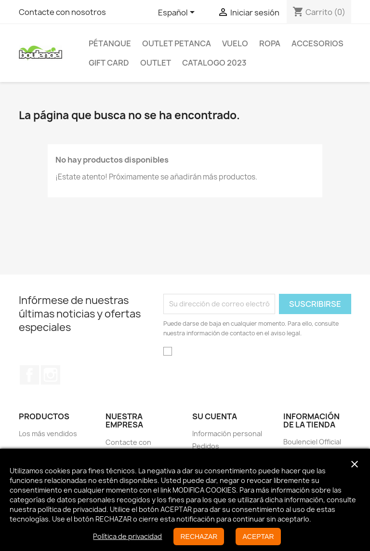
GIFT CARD (109, 62)
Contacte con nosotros (62, 12)
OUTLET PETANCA (176, 43)
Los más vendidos (48, 433)
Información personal (227, 433)
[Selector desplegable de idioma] (178, 13)
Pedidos (205, 446)
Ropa (269, 43)
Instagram (50, 375)
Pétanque (110, 43)
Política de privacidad (127, 536)
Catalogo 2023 (214, 62)
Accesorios (317, 43)
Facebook (29, 375)
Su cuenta (214, 416)
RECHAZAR (198, 536)
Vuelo (235, 43)
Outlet (155, 62)
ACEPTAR (258, 536)
